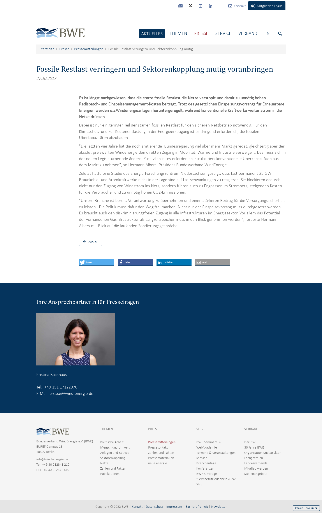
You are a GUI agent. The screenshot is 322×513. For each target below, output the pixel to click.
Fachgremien (253, 458)
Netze (104, 463)
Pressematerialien (161, 458)
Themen (178, 33)
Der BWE (250, 442)
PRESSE (153, 429)
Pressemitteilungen (162, 442)
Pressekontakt (158, 447)
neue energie (157, 463)
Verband (247, 33)
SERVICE (202, 429)
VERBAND (251, 429)
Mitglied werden (256, 468)
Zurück (89, 242)
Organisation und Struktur (262, 453)
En (267, 33)
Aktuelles (152, 34)
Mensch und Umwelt (115, 447)
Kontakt (137, 506)
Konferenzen (205, 468)
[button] (96, 262)
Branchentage (206, 463)
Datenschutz (154, 506)
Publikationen (110, 474)
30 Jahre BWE (254, 447)
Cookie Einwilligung (306, 508)
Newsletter (219, 506)
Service (223, 33)
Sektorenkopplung (112, 458)
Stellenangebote (255, 474)
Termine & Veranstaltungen (216, 453)
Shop (199, 484)
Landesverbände (255, 463)
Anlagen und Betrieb (114, 453)
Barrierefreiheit (196, 506)
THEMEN (106, 429)
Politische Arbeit (111, 442)
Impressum (174, 506)
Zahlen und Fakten (113, 468)
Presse (201, 33)
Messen (201, 458)
